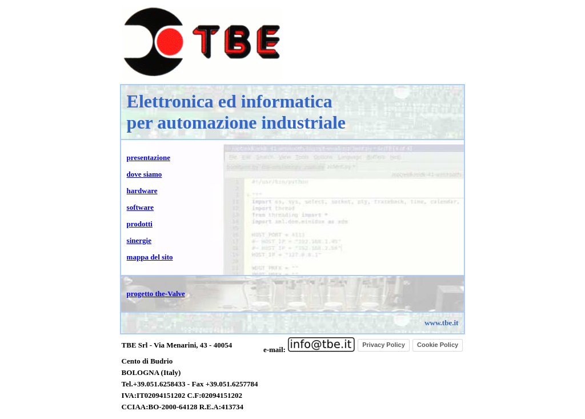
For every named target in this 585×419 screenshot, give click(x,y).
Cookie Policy (437, 344)
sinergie (139, 240)
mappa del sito (150, 257)
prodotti (140, 224)
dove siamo (144, 174)
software (140, 207)
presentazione (148, 157)
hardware (142, 190)
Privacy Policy (383, 344)
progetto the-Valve (156, 293)
